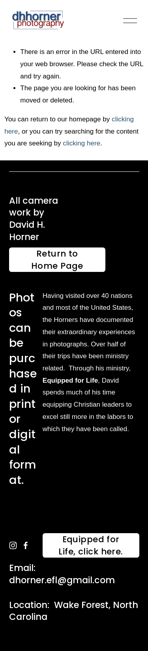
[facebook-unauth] (26, 545)
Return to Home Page (57, 260)
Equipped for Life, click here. (90, 545)
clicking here (81, 143)
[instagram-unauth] (13, 545)
